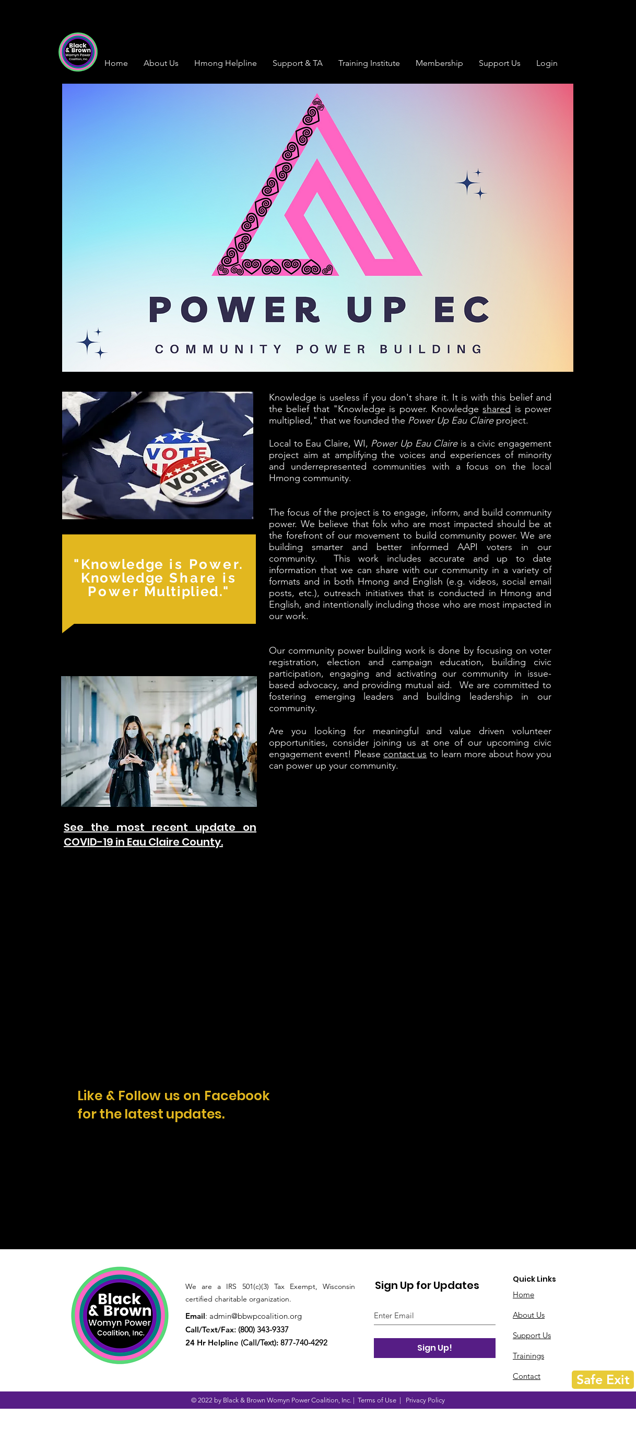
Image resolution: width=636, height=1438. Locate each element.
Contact (526, 1376)
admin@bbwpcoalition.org (255, 1316)
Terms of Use (377, 1400)
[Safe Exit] (603, 1380)
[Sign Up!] (435, 1348)
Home (523, 1294)
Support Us (532, 1335)
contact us (405, 754)
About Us (529, 1315)
